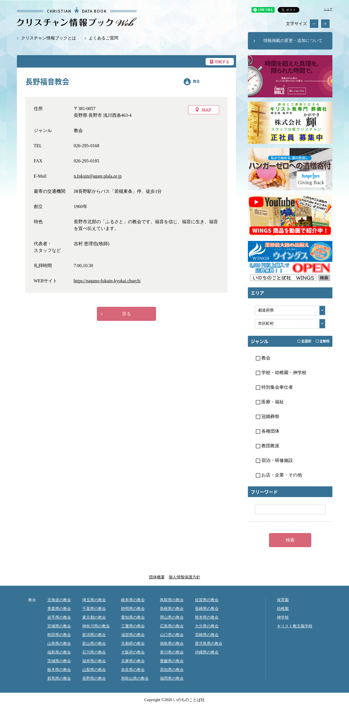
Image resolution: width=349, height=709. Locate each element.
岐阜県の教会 (133, 600)
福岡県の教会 (172, 678)
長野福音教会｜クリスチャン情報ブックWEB (77, 16)
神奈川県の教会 (96, 626)
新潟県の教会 (94, 635)
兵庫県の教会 (133, 661)
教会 (196, 81)
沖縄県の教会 (207, 652)
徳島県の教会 (172, 643)
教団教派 (267, 445)
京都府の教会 (133, 643)
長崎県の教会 (207, 609)
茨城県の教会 (59, 661)
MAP (207, 109)
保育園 (283, 600)
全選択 (304, 341)
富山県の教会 (94, 643)
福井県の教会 (94, 661)
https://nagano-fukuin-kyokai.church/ (107, 280)
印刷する (222, 61)
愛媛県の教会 (172, 661)
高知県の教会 (172, 670)
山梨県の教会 (94, 670)
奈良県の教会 (133, 670)
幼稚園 (283, 609)
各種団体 (267, 431)
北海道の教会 (59, 600)
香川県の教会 (172, 652)
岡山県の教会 (172, 617)
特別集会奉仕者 (274, 387)
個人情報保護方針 (184, 577)
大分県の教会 (207, 626)
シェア (328, 9)
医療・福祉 (270, 401)
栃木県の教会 (59, 670)
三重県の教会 (133, 626)
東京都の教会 (94, 617)
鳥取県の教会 (172, 600)
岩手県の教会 (59, 617)
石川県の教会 (94, 652)
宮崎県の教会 (207, 635)
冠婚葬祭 (267, 416)
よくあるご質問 (103, 38)
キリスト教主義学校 (294, 626)
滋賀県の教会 (133, 635)
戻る (126, 313)
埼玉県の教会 (94, 600)
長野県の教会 (94, 678)
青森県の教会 (59, 609)
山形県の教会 (59, 643)
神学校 (283, 617)
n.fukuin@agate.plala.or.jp (98, 176)
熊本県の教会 (207, 617)
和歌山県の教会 (135, 678)
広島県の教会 (172, 626)
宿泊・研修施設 (274, 460)
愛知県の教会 (133, 617)
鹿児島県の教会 (209, 643)
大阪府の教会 (133, 652)
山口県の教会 (172, 635)
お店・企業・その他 (279, 475)
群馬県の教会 (59, 678)
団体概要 (157, 577)
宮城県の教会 (59, 626)
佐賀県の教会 (207, 600)
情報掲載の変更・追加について (293, 40)
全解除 (323, 341)
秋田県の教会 (59, 635)
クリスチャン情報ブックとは (48, 38)
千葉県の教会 (94, 609)
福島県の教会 (59, 652)
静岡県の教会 (133, 609)
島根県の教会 (172, 609)
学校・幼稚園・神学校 (281, 372)
